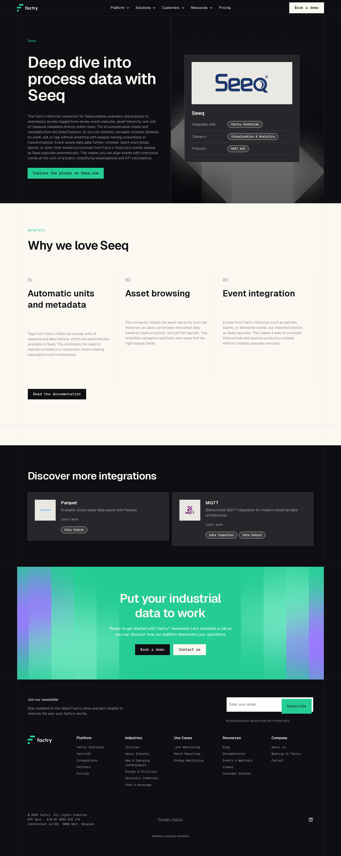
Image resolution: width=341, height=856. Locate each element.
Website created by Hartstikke (170, 836)
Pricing (225, 7)
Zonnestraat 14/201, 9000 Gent (53, 824)
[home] (49, 8)
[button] (119, 7)
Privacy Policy (170, 819)
